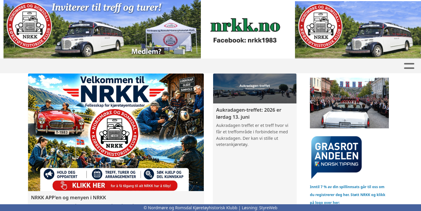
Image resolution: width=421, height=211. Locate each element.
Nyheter (109, 66)
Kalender (209, 66)
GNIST (77, 66)
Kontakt (317, 66)
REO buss (247, 66)
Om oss (282, 66)
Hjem (52, 66)
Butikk (143, 66)
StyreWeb (268, 207)
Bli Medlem (357, 66)
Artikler (174, 66)
